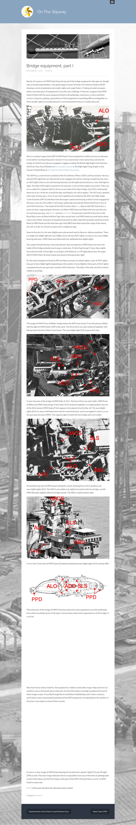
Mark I (52, 213)
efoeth (48, 71)
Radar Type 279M (100, 811)
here (78, 206)
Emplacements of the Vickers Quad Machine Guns (49, 811)
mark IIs (66, 213)
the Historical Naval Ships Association (63, 170)
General (39, 795)
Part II (29, 788)
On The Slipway (51, 11)
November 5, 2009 (35, 71)
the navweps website (63, 166)
